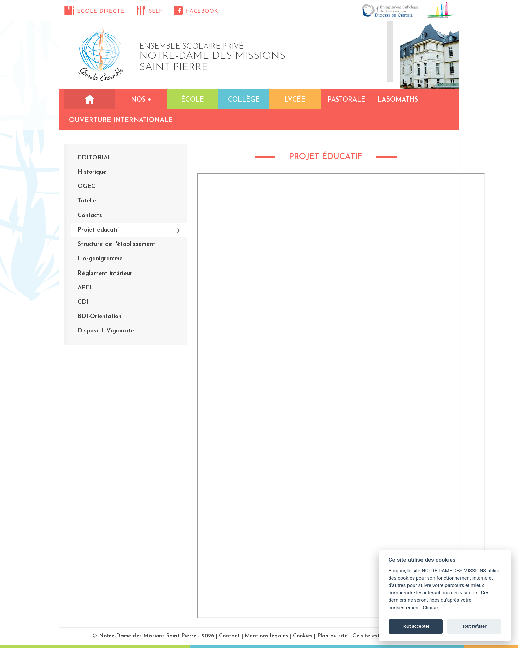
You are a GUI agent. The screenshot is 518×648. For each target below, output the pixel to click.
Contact (229, 636)
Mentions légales (266, 636)
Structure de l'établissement (116, 244)
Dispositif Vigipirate (106, 331)
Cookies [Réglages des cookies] (302, 636)
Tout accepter (415, 626)
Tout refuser (474, 626)
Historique (92, 172)
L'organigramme (100, 259)
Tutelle (87, 201)
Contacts (90, 216)
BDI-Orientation (99, 316)
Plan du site (332, 636)
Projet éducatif (99, 230)
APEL (85, 288)
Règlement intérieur (105, 273)
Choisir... (432, 608)
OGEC (86, 186)
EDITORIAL (95, 158)
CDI (83, 302)
